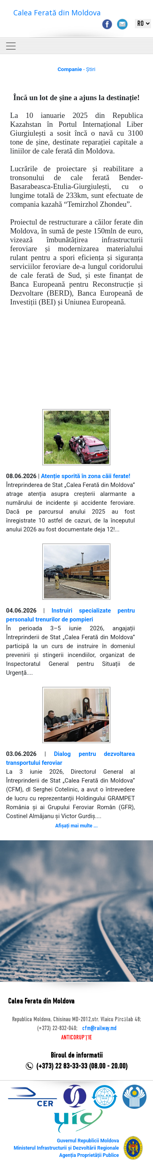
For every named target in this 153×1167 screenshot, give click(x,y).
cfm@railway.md (99, 1028)
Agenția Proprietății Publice (89, 1155)
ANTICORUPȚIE (76, 1038)
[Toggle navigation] (11, 46)
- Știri (76, 69)
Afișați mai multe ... (76, 826)
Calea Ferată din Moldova (57, 12)
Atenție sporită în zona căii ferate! (85, 476)
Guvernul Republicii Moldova (88, 1141)
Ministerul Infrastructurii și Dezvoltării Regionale (66, 1148)
